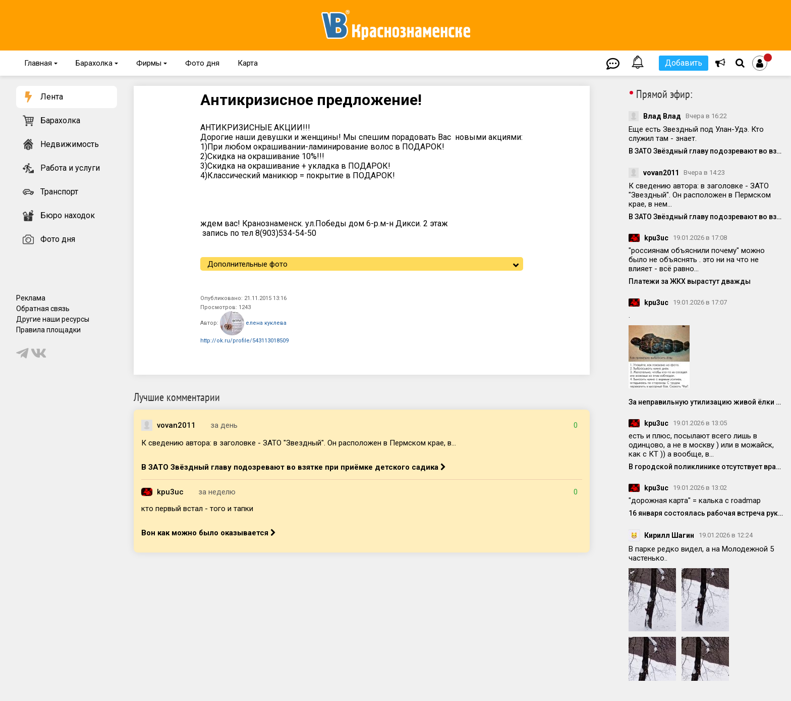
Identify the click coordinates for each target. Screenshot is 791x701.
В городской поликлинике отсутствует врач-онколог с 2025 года (706, 467)
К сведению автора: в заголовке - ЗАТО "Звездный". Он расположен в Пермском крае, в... (298, 442)
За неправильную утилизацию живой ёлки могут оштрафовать (706, 402)
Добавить (683, 63)
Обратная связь (43, 309)
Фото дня (202, 63)
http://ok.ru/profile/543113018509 (244, 340)
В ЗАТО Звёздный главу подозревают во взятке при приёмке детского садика (293, 467)
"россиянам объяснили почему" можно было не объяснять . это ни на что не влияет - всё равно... (697, 259)
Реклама (30, 298)
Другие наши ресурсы (52, 319)
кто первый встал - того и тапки (197, 508)
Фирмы (151, 63)
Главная (41, 63)
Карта (248, 63)
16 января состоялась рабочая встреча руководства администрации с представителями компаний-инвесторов (706, 513)
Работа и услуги (70, 168)
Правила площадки (48, 330)
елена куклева (253, 323)
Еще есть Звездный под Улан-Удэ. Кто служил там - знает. (696, 134)
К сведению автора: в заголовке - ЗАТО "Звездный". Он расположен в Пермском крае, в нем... (700, 195)
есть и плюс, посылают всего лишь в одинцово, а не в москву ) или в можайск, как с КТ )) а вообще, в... (701, 445)
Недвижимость (69, 144)
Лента (51, 97)
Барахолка (97, 63)
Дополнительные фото (247, 264)
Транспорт (59, 191)
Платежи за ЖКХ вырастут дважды (690, 281)
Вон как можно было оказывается (208, 532)
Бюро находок (67, 215)
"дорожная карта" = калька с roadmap (695, 500)
